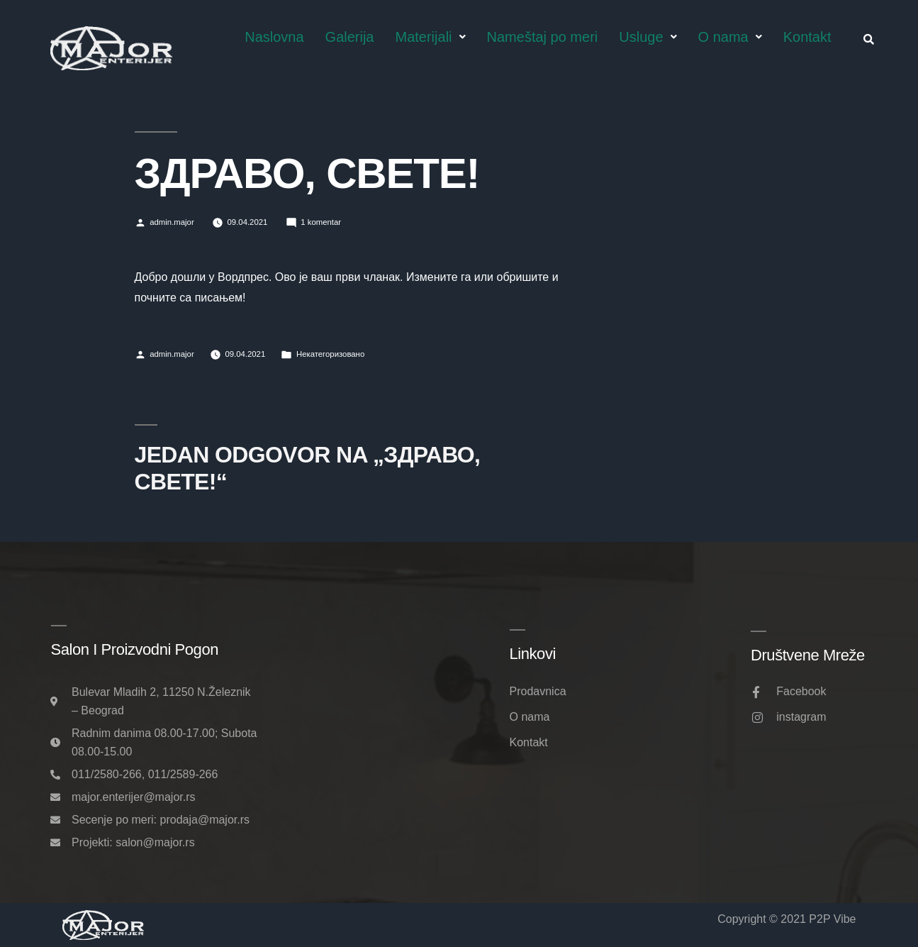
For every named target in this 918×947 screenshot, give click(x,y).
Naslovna (274, 37)
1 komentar (321, 222)
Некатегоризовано (330, 354)
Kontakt (807, 37)
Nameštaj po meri (542, 37)
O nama (730, 37)
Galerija (349, 37)
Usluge (647, 37)
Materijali (431, 37)
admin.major (172, 222)
